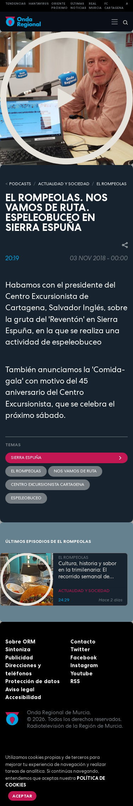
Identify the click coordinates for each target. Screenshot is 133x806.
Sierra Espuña (66, 457)
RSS (75, 681)
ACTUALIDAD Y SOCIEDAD (63, 184)
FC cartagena (113, 6)
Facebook (83, 657)
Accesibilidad (23, 697)
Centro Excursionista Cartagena (47, 484)
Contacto (83, 641)
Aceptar (22, 796)
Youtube (81, 673)
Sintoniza (17, 649)
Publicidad (19, 657)
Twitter (80, 649)
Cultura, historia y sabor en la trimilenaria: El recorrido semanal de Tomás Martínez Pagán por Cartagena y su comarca (87, 570)
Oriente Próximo (59, 6)
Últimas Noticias (78, 6)
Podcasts (20, 184)
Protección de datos (32, 681)
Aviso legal (19, 689)
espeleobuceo (26, 498)
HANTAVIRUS (39, 3)
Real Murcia (95, 6)
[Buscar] (123, 21)
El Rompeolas (26, 471)
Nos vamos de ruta (75, 471)
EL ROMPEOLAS (112, 184)
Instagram (84, 665)
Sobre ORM (20, 641)
